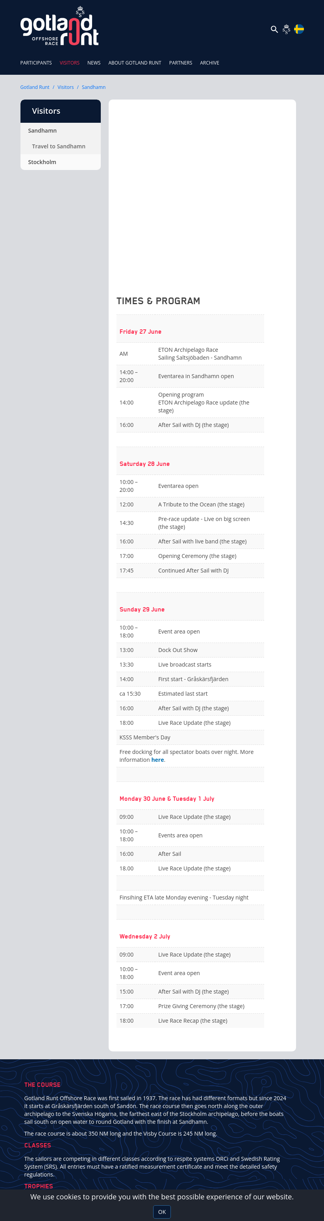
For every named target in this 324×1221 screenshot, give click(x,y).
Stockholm (42, 162)
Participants (36, 62)
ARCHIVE (209, 62)
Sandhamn (94, 87)
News (93, 62)
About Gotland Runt (134, 62)
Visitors (71, 58)
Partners (181, 62)
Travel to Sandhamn (59, 146)
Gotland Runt (35, 87)
